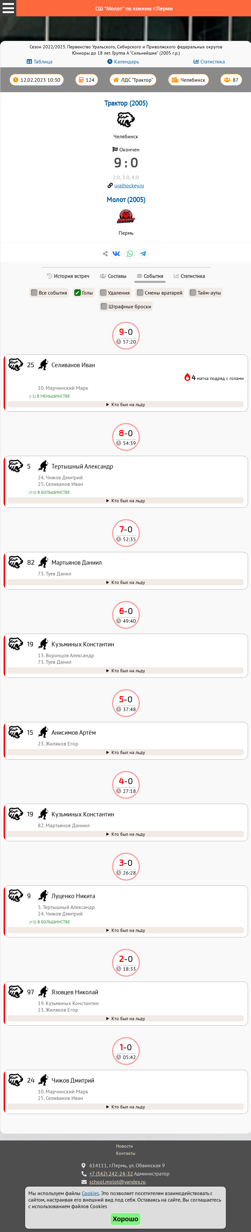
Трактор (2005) (126, 103)
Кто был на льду (128, 1107)
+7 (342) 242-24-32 (111, 1173)
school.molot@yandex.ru (117, 1181)
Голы (83, 292)
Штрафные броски (126, 306)
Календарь (126, 61)
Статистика (212, 61)
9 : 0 (126, 162)
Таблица (43, 61)
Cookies (90, 1193)
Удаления (115, 292)
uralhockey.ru (129, 185)
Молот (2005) (126, 199)
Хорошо (126, 1219)
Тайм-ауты (205, 292)
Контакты (125, 1153)
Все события (49, 292)
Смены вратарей (160, 292)
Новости (124, 1146)
